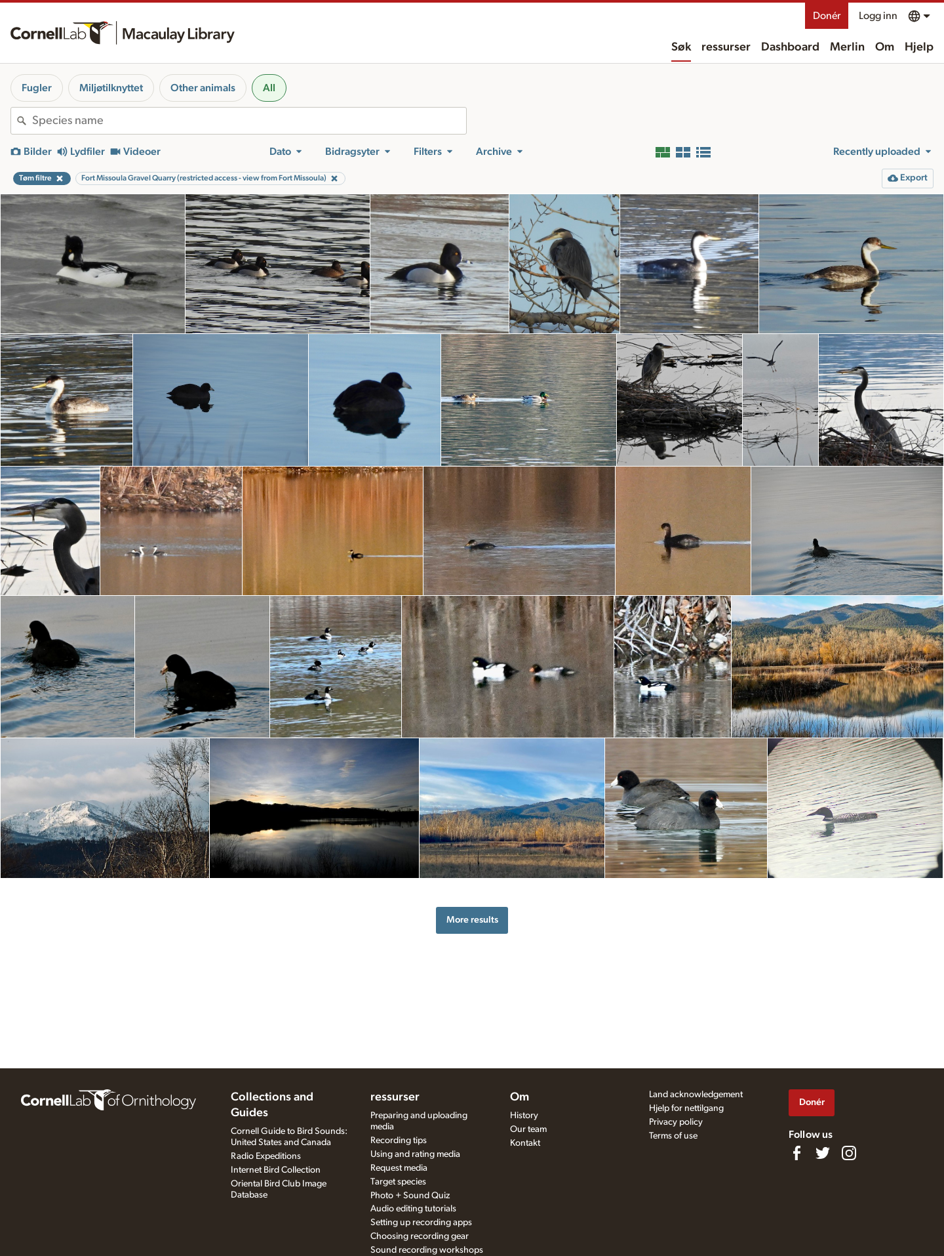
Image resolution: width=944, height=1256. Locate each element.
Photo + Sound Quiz (410, 1195)
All (269, 88)
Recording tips (398, 1140)
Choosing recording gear (419, 1236)
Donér (826, 15)
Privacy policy (676, 1122)
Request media (398, 1168)
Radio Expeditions (266, 1156)
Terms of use (673, 1136)
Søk (681, 47)
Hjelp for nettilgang (686, 1108)
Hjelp (919, 47)
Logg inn (878, 15)
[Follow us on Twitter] (823, 1153)
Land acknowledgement (696, 1094)
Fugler (37, 88)
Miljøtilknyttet (111, 88)
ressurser (726, 47)
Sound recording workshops (426, 1250)
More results (472, 920)
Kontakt (525, 1143)
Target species (398, 1181)
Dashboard (790, 47)
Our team (528, 1129)
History (524, 1115)
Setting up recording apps (421, 1222)
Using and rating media (415, 1154)
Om (884, 47)
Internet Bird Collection (276, 1170)
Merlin (847, 47)
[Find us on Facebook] (796, 1153)
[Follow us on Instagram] (849, 1153)
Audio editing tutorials (413, 1208)
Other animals (202, 88)
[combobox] (249, 121)
